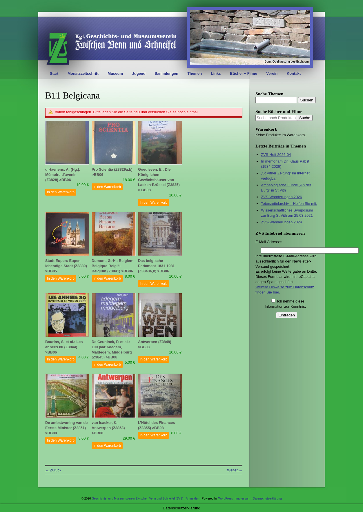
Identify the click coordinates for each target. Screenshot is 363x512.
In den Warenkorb (61, 192)
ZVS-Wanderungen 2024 (281, 222)
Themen (194, 73)
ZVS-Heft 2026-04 (276, 154)
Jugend (139, 73)
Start (54, 73)
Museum (115, 73)
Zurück (53, 470)
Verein (271, 73)
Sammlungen (166, 73)
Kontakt (294, 73)
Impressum (242, 498)
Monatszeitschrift (83, 73)
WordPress (225, 498)
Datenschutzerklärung (267, 498)
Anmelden (192, 498)
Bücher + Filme (243, 73)
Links (216, 73)
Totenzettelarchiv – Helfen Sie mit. (289, 203)
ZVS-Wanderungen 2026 (281, 197)
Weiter (234, 470)
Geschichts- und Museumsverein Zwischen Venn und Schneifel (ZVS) (137, 498)
